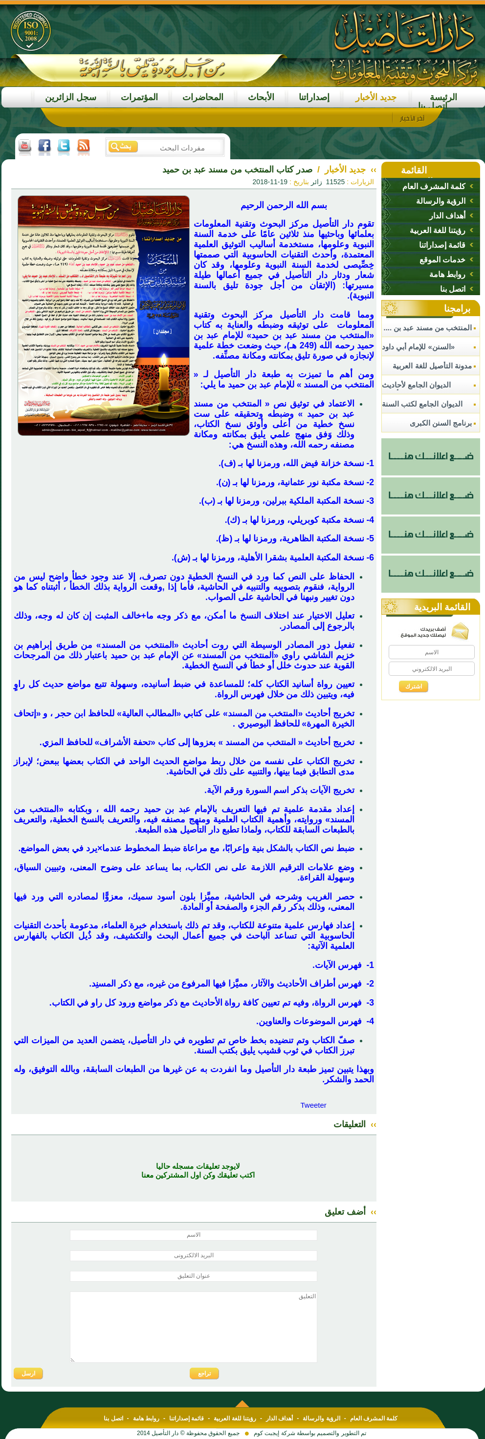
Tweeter (313, 1105)
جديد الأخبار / (340, 169)
